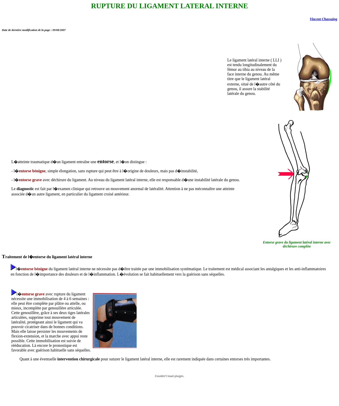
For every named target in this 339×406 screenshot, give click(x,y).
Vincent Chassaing (323, 19)
